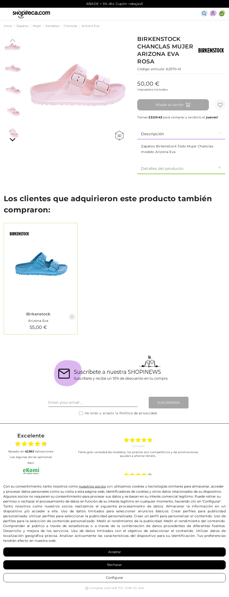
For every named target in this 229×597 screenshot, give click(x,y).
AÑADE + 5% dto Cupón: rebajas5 (114, 4)
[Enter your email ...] (92, 402)
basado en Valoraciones (30, 451)
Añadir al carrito (173, 105)
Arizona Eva (38, 321)
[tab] (181, 133)
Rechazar (114, 565)
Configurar (114, 577)
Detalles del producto (181, 168)
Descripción (181, 133)
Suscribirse (168, 402)
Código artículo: (151, 69)
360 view (119, 135)
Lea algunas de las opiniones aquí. (31, 459)
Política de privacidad (138, 413)
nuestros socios (92, 486)
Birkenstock (38, 314)
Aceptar (114, 552)
